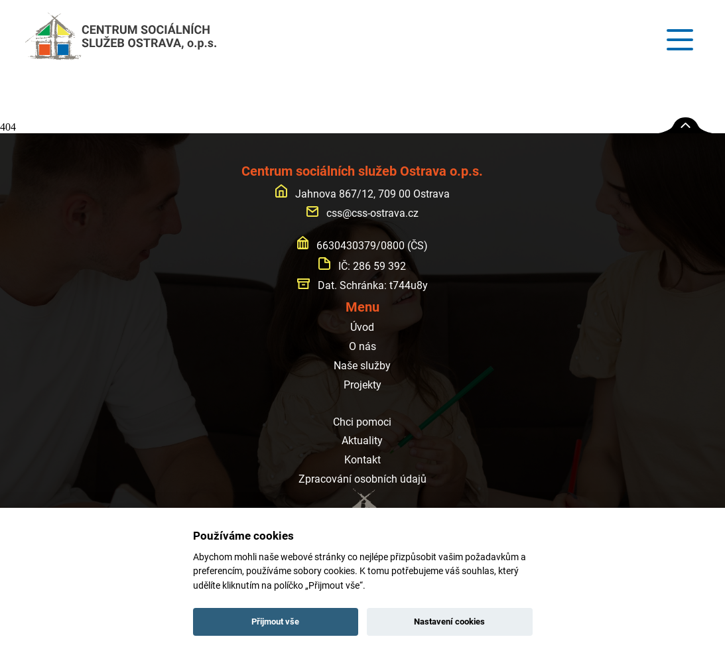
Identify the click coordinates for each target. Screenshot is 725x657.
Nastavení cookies (449, 622)
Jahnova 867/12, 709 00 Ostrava (362, 194)
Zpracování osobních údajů (362, 479)
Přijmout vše (275, 622)
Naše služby (362, 365)
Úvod (362, 327)
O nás (362, 346)
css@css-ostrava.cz (362, 213)
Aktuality (362, 440)
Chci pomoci (362, 422)
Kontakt (362, 459)
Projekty (362, 385)
